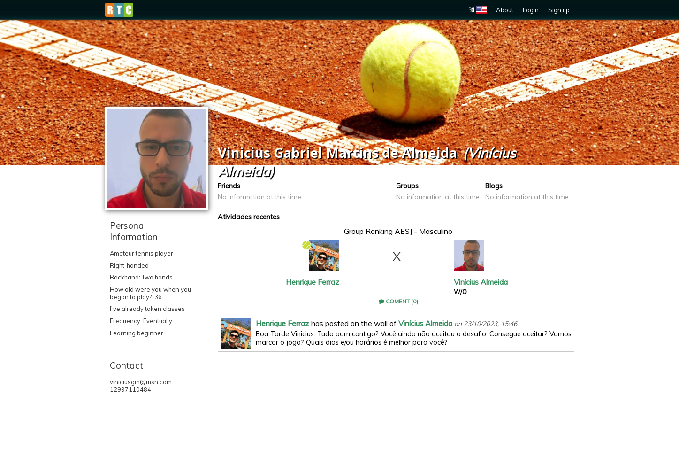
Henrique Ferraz (312, 282)
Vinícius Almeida (481, 282)
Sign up (559, 10)
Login (531, 10)
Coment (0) (398, 301)
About (504, 10)
